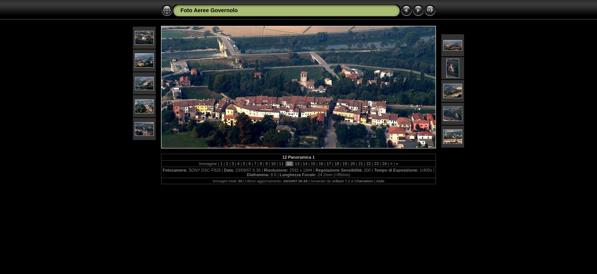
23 (376, 163)
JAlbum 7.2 (341, 181)
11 (281, 163)
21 (360, 163)
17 (329, 163)
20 (352, 163)
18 (337, 163)
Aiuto (380, 181)
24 (384, 163)
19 (345, 163)
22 (368, 163)
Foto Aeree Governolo (209, 10)
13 (297, 163)
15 (313, 163)
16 (321, 163)
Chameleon (363, 181)
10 (273, 163)
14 (305, 163)
